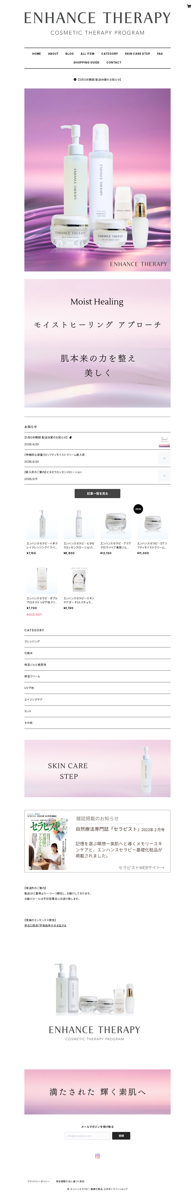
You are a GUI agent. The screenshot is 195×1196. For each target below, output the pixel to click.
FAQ (160, 53)
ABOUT (53, 53)
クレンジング (32, 641)
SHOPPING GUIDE (87, 62)
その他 (28, 722)
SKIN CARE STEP (137, 53)
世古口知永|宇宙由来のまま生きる (45, 925)
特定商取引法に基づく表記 (70, 1181)
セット (27, 711)
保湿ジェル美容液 (35, 664)
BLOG (70, 53)
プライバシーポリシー (38, 1181)
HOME (36, 53)
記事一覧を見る (97, 493)
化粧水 (28, 653)
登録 (121, 1135)
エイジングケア (33, 699)
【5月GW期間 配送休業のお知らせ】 (97, 79)
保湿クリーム (32, 676)
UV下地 (29, 688)
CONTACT (113, 62)
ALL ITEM (87, 53)
